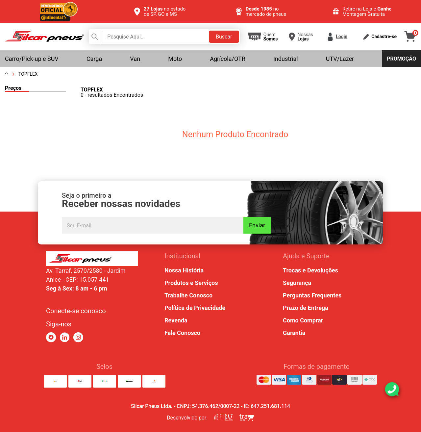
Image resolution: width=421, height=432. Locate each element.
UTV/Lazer (340, 58)
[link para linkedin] (65, 337)
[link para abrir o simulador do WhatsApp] (392, 389)
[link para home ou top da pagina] (92, 258)
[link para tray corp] (246, 417)
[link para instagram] (78, 337)
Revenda (175, 320)
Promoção (401, 59)
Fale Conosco (182, 332)
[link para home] (44, 40)
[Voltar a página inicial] (6, 74)
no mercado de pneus (265, 11)
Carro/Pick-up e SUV (32, 58)
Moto (175, 58)
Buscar (224, 37)
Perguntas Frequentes (312, 295)
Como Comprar (303, 320)
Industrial (285, 58)
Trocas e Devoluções (310, 270)
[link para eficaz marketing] (223, 417)
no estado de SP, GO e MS (165, 11)
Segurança (297, 282)
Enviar (257, 225)
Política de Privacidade (194, 307)
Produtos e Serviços (191, 282)
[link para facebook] (51, 337)
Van (135, 58)
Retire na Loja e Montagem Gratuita (367, 11)
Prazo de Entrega (305, 307)
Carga (94, 58)
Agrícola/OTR (227, 58)
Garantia (294, 332)
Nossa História (184, 270)
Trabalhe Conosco (188, 295)
